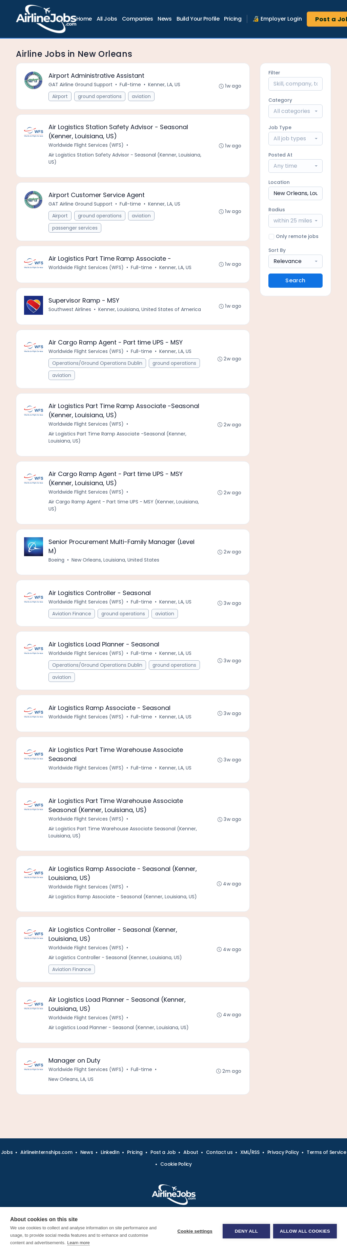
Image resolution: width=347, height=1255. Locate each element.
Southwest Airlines (70, 311)
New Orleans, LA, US (71, 1085)
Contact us (219, 1152)
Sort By (277, 250)
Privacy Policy (283, 1152)
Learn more (78, 1242)
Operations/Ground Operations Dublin (98, 365)
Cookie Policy (175, 1164)
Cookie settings (194, 1231)
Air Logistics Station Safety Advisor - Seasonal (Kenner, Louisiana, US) (125, 159)
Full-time (130, 84)
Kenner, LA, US (164, 84)
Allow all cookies (305, 1231)
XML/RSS (250, 1152)
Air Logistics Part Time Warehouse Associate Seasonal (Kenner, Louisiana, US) (123, 837)
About (190, 1152)
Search (295, 280)
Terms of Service (326, 1152)
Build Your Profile (198, 19)
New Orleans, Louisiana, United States (116, 563)
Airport (60, 96)
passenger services (75, 229)
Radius (276, 209)
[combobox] (295, 111)
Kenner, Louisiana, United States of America (150, 311)
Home (84, 19)
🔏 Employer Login (277, 19)
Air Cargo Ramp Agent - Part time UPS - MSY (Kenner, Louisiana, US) (124, 508)
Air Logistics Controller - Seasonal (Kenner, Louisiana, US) (115, 963)
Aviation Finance (72, 617)
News (164, 19)
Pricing (232, 19)
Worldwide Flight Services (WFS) (86, 145)
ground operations (100, 96)
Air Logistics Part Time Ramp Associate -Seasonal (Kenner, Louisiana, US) (118, 440)
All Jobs (107, 19)
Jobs (7, 1152)
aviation (141, 96)
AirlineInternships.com (46, 1152)
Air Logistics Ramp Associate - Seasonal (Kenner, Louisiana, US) (123, 901)
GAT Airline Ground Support (81, 84)
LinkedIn (110, 1152)
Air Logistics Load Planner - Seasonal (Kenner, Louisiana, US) (119, 1033)
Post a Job (163, 1152)
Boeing (57, 563)
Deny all (246, 1231)
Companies (137, 19)
